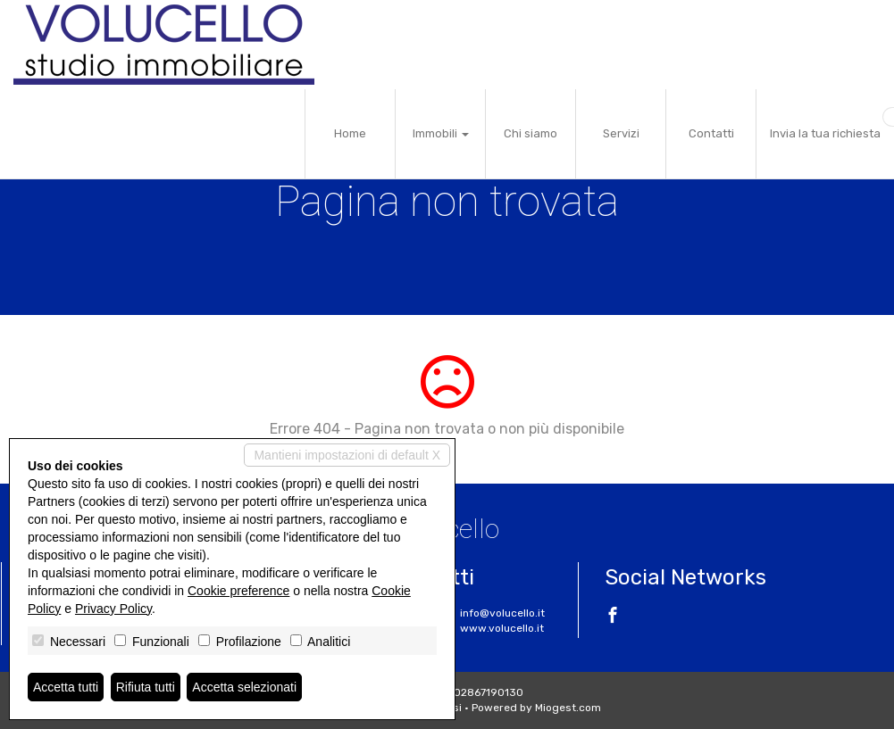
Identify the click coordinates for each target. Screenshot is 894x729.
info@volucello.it (502, 613)
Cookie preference (238, 591)
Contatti (711, 133)
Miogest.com (568, 707)
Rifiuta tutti (145, 687)
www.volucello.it (502, 628)
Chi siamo (530, 133)
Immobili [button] (441, 133)
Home (350, 133)
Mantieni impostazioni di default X (347, 455)
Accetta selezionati (244, 687)
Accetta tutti (65, 687)
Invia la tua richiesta (825, 133)
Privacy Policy (113, 608)
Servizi (621, 133)
